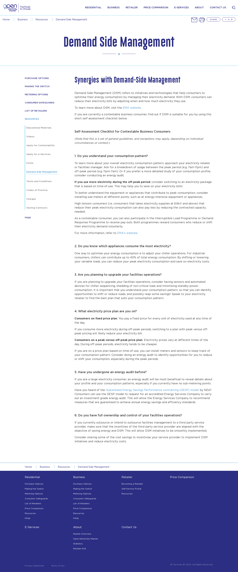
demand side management (71, 19)
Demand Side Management (41, 172)
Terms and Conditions (39, 181)
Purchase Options (34, 484)
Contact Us (129, 527)
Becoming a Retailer (132, 484)
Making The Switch (37, 86)
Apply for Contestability (40, 145)
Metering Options (36, 95)
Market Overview (82, 534)
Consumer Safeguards (39, 103)
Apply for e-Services (38, 154)
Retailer (132, 7)
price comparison (156, 7)
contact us (218, 7)
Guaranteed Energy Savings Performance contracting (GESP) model (152, 389)
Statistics (78, 544)
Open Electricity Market (85, 539)
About (77, 527)
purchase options (37, 78)
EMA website (132, 107)
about (199, 7)
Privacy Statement (34, 566)
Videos (30, 137)
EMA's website (127, 232)
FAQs (28, 218)
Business (113, 7)
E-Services (32, 527)
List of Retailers (36, 111)
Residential (93, 7)
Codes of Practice (37, 190)
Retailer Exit (79, 548)
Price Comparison (34, 508)
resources (41, 19)
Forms (29, 163)
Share (213, 19)
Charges (31, 199)
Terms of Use (58, 566)
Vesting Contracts (36, 208)
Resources (30, 513)
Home (6, 19)
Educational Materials (38, 128)
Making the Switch (34, 489)
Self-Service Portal (131, 489)
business (22, 19)
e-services (181, 7)
